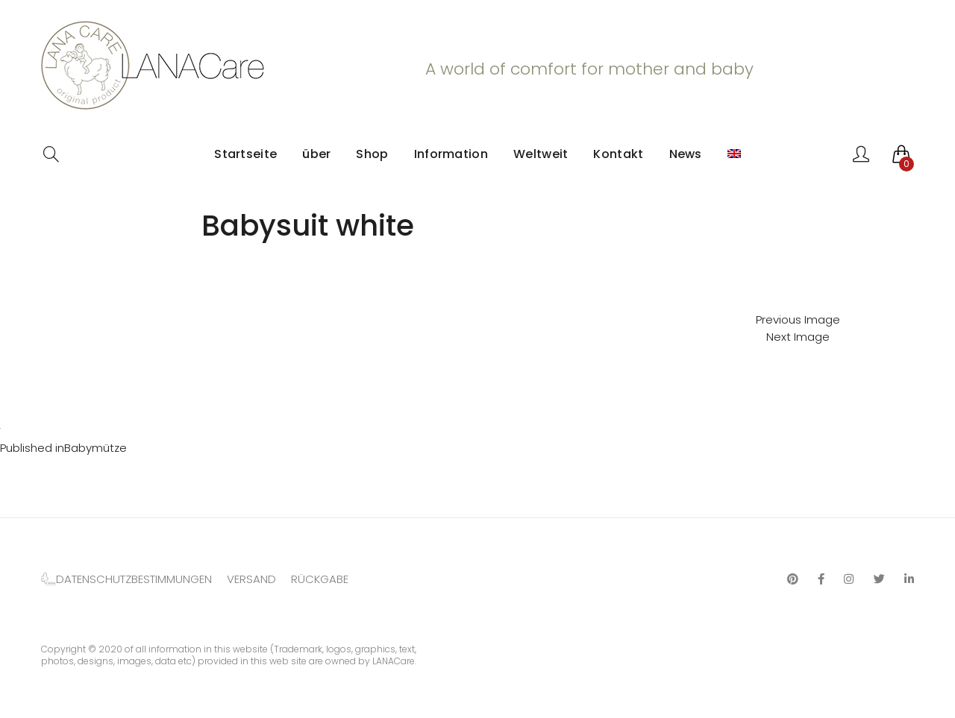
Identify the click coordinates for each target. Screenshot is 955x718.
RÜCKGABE (319, 579)
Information (451, 154)
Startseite (245, 154)
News (685, 154)
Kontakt (618, 154)
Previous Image (798, 319)
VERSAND (251, 579)
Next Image (798, 336)
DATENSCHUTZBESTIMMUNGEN (134, 579)
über (316, 154)
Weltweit (540, 154)
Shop (372, 154)
